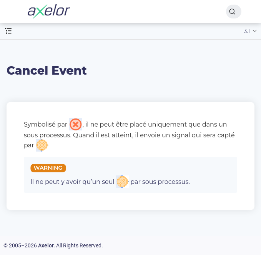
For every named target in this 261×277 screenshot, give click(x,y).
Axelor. (46, 245)
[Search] (233, 11)
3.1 (247, 31)
